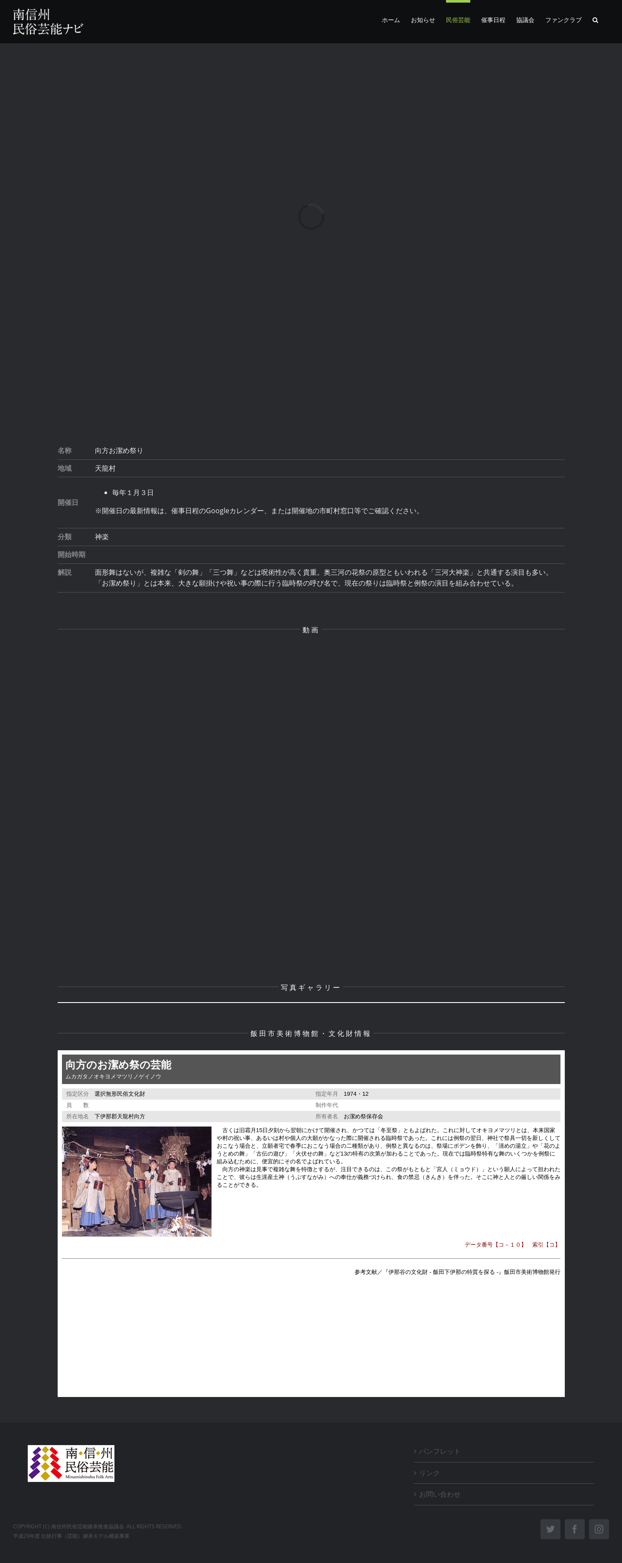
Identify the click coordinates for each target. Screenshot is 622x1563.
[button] (595, 18)
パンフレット (440, 1451)
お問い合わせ (440, 1494)
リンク (429, 1473)
